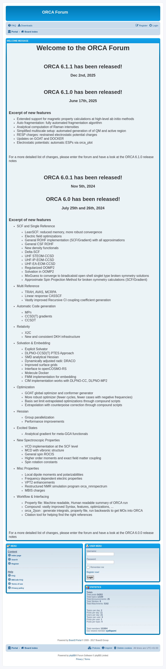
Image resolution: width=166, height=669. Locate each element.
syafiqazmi (111, 631)
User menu (94, 546)
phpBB (72, 655)
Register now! (93, 572)
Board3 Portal (75, 640)
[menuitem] (12, 25)
